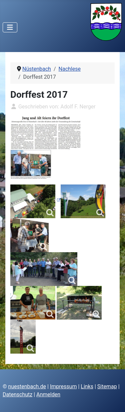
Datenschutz (17, 394)
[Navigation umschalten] (10, 27)
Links (87, 386)
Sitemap (107, 386)
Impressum (63, 386)
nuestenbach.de (27, 386)
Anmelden (48, 394)
